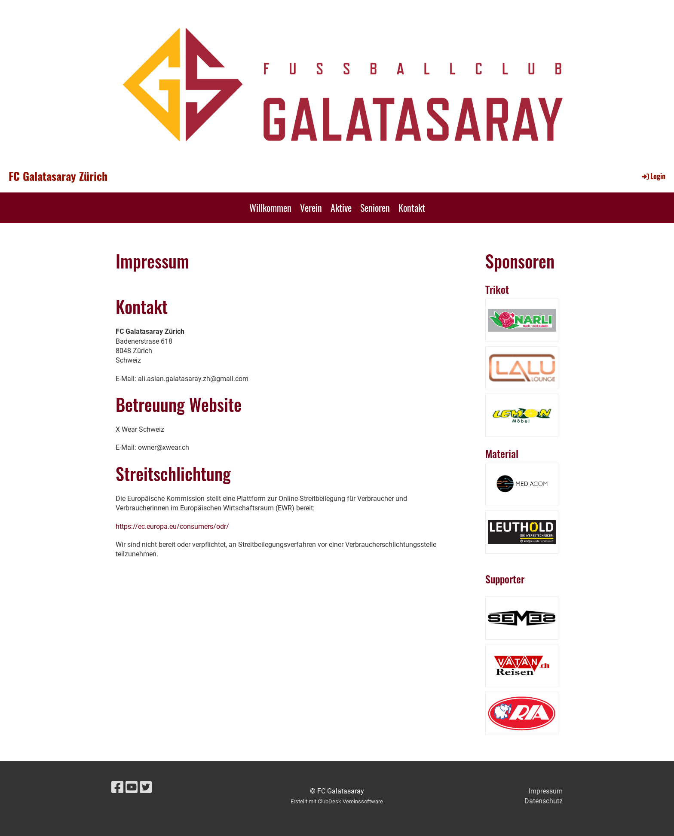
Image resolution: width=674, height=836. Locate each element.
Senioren (375, 207)
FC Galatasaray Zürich (58, 176)
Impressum (546, 791)
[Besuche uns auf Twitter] (146, 787)
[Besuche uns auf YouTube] (132, 787)
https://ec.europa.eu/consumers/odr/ (172, 526)
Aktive (341, 207)
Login (653, 176)
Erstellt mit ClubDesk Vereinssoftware (337, 801)
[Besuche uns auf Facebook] (117, 787)
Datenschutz (543, 801)
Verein (311, 207)
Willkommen (270, 207)
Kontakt (411, 207)
